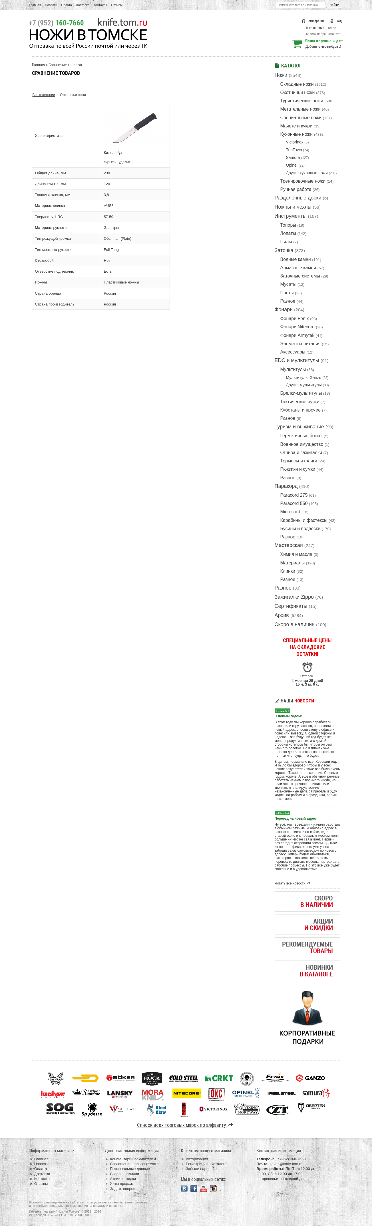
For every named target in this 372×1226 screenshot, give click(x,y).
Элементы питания (300, 343)
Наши (294, 701)
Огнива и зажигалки (301, 452)
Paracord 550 (294, 503)
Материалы (292, 562)
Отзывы (116, 5)
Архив (282, 615)
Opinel (291, 165)
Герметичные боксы (301, 435)
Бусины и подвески (300, 528)
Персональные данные (127, 1169)
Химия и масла (296, 554)
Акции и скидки (120, 1179)
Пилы (286, 241)
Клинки (287, 571)
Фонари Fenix (294, 318)
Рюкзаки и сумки (297, 469)
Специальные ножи (301, 117)
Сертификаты (291, 606)
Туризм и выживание (299, 427)
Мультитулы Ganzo (303, 377)
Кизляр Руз (113, 152)
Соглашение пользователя (130, 1164)
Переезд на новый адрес (296, 818)
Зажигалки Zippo (294, 597)
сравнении (316, 28)
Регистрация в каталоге (204, 1164)
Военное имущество (301, 444)
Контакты (100, 5)
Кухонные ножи (296, 134)
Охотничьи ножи (297, 92)
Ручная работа (295, 189)
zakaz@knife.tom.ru (286, 1164)
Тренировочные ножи (302, 181)
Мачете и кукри (296, 125)
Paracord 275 (294, 495)
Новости (51, 5)
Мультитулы (293, 369)
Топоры (288, 225)
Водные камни (295, 259)
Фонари (284, 309)
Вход (336, 21)
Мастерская (289, 545)
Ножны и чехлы (293, 207)
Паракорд (286, 486)
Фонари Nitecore (297, 326)
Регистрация (313, 21)
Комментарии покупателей (130, 1159)
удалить (125, 162)
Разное (287, 301)
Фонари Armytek (297, 335)
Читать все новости (293, 883)
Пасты (287, 292)
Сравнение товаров (65, 65)
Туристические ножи (301, 100)
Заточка (284, 250)
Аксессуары (292, 352)
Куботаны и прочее (300, 410)
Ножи (281, 75)
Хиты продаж (119, 1183)
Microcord (290, 511)
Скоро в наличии (295, 624)
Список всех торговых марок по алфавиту (186, 1125)
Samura (293, 157)
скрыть (110, 162)
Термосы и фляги (298, 460)
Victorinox (294, 142)
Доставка (82, 5)
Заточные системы (300, 275)
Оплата (66, 5)
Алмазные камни (298, 267)
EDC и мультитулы (297, 360)
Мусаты (288, 284)
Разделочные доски (298, 198)
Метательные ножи (300, 109)
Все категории (44, 95)
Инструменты (291, 216)
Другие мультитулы (304, 385)
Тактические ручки (299, 401)
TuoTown (294, 149)
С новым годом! (288, 716)
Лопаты (288, 233)
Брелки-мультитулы (301, 393)
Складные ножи (297, 84)
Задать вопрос (120, 1189)
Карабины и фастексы (303, 520)
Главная (35, 5)
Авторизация (194, 1159)
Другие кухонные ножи (307, 173)
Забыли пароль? (198, 1169)
